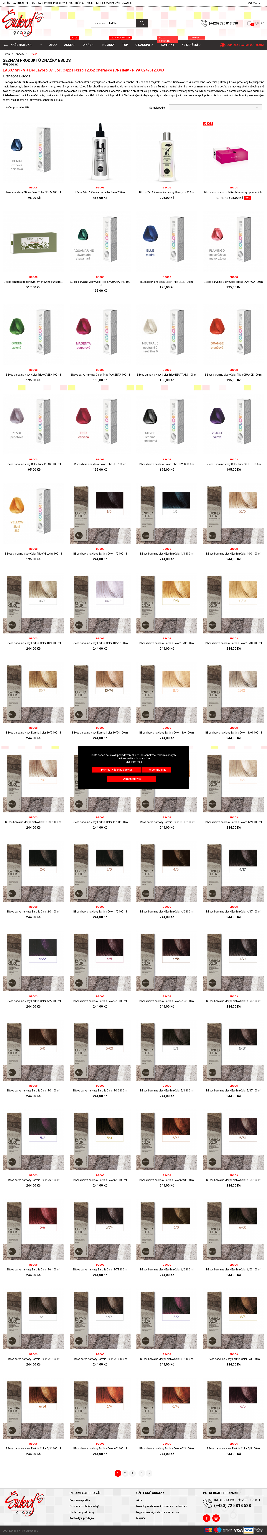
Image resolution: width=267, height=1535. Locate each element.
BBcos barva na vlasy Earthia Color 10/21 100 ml (100, 643)
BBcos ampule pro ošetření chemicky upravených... (233, 192)
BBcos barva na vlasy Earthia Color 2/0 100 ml (33, 911)
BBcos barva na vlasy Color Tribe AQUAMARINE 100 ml (100, 283)
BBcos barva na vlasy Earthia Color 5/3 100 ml (100, 1180)
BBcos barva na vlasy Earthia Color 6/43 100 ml (166, 1448)
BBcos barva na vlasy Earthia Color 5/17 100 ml (233, 1090)
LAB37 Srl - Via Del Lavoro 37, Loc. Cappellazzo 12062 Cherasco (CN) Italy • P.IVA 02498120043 (83, 70)
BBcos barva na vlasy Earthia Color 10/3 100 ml (166, 643)
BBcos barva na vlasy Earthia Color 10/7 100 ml (33, 732)
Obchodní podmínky (82, 1512)
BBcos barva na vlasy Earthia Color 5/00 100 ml (100, 1090)
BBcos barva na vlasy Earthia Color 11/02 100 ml (33, 822)
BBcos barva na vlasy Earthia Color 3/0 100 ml (100, 911)
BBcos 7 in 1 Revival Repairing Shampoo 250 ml (167, 192)
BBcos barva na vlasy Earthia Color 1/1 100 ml (167, 553)
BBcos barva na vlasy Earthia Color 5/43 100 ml (166, 1180)
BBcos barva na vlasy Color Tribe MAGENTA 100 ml (100, 374)
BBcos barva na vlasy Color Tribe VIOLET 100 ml (233, 464)
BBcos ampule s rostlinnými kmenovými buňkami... (33, 281)
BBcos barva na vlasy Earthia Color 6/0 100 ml (167, 1269)
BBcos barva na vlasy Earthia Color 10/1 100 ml (33, 643)
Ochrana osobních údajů (84, 1506)
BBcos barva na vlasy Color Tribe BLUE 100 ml (166, 281)
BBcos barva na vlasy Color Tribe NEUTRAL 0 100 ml (167, 374)
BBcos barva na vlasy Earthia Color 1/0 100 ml (100, 553)
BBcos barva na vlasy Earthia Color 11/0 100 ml (166, 732)
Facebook (206, 1518)
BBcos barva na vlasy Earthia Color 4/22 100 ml (33, 1001)
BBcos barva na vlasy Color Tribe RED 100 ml (100, 464)
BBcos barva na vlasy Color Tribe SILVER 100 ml (167, 464)
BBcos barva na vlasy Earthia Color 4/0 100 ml (167, 911)
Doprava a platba (80, 1500)
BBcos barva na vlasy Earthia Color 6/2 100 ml (167, 1359)
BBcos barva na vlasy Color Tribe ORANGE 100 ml (233, 374)
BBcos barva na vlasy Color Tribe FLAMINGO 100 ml (233, 281)
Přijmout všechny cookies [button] (117, 769)
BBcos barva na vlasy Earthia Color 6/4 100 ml (100, 1448)
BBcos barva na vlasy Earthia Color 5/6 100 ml (33, 1269)
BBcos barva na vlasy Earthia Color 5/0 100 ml (33, 1090)
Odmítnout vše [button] (132, 778)
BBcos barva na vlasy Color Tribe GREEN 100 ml (33, 374)
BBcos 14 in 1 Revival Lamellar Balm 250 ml (100, 192)
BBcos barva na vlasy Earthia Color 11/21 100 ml (233, 822)
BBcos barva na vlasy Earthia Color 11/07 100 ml (167, 822)
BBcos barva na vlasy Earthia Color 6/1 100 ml (33, 1359)
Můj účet (141, 1518)
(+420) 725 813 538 (223, 23)
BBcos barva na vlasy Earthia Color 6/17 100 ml (100, 1359)
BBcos (33, 187)
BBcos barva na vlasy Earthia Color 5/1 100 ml (167, 1090)
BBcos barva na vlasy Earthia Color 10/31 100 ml (233, 643)
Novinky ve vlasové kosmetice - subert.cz (161, 1506)
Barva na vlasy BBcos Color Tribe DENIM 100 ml (33, 192)
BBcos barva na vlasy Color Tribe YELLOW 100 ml (33, 553)
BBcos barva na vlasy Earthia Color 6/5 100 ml (233, 1448)
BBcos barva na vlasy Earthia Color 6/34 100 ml (33, 1448)
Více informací (134, 761)
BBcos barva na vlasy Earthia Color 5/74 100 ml (100, 1269)
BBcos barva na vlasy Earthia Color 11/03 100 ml (100, 822)
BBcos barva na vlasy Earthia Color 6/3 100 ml (233, 1359)
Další (149, 1473)
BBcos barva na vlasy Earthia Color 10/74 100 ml (100, 732)
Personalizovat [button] (157, 769)
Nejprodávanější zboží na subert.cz (157, 1512)
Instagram (216, 1518)
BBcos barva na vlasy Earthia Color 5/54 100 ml (233, 1180)
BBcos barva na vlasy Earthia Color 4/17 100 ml (233, 911)
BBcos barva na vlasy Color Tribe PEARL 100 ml (33, 464)
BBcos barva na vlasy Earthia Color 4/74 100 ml (233, 1001)
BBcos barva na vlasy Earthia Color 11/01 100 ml (233, 732)
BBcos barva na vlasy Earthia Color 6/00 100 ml (233, 1269)
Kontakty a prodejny (82, 1518)
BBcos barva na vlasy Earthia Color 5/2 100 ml (33, 1180)
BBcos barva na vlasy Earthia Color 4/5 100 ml (100, 1001)
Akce (139, 1500)
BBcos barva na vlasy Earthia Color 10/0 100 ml (233, 553)
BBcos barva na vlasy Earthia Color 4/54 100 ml (166, 1001)
